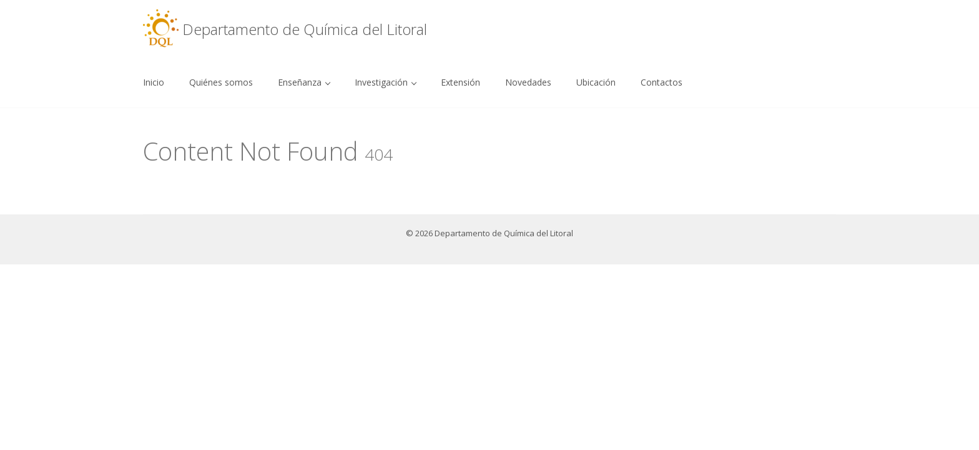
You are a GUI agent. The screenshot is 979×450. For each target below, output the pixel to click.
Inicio (153, 82)
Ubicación (596, 82)
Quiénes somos (221, 82)
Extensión (460, 82)
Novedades (528, 82)
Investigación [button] (385, 82)
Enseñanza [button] (304, 82)
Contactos (661, 82)
